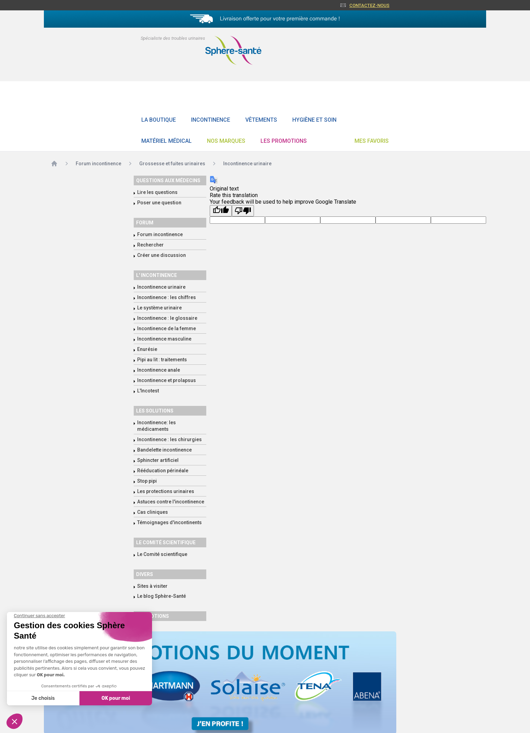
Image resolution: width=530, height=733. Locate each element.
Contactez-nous (369, 5)
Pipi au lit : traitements (162, 359)
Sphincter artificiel (158, 460)
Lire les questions (157, 192)
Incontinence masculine (164, 339)
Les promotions (284, 141)
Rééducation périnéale (162, 470)
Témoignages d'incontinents (169, 522)
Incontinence (210, 120)
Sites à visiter (152, 586)
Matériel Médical (166, 141)
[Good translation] (221, 210)
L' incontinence (156, 275)
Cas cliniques (152, 512)
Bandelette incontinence (164, 450)
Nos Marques (226, 141)
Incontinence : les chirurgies (169, 439)
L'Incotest (148, 390)
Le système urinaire (159, 307)
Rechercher (150, 245)
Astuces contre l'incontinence (170, 501)
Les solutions (154, 411)
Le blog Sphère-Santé (161, 596)
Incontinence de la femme (166, 328)
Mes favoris (371, 141)
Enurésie (147, 349)
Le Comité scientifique (162, 554)
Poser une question (159, 202)
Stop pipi (147, 481)
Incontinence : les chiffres (166, 297)
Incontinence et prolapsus (166, 380)
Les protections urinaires (165, 491)
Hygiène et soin (314, 120)
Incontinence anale (158, 370)
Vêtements (261, 120)
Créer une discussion (161, 255)
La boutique (158, 120)
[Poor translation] (243, 210)
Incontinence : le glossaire (167, 318)
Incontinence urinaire (161, 287)
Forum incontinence (160, 234)
